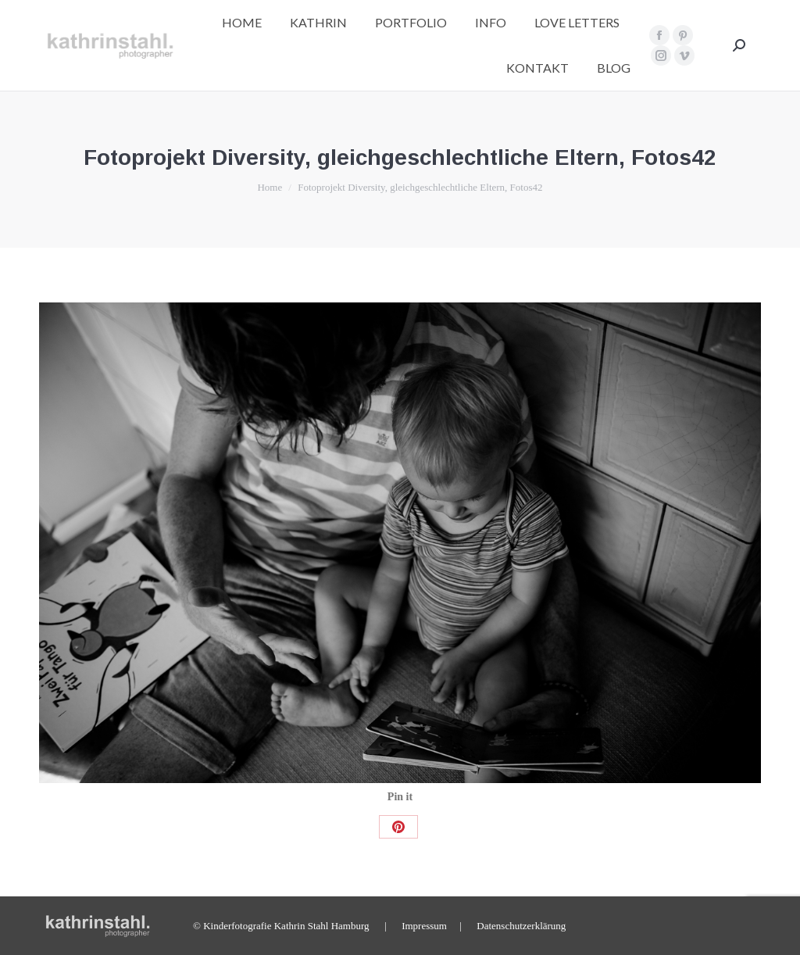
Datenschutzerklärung (521, 926)
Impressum (424, 926)
